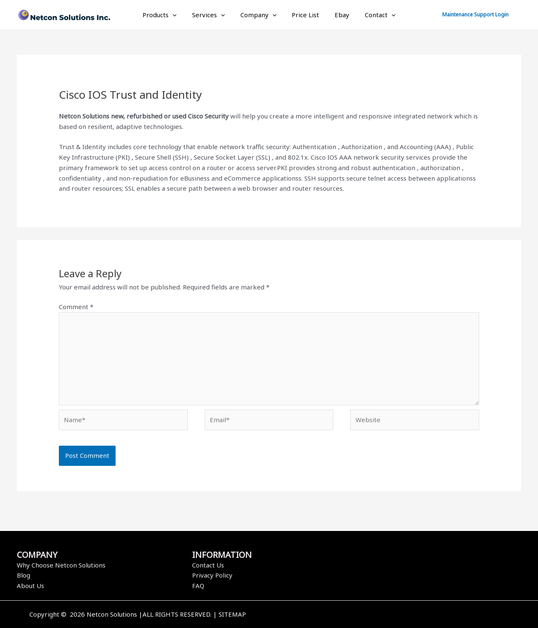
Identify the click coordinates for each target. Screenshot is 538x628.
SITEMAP (232, 614)
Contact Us (208, 565)
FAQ (198, 585)
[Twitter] (400, 615)
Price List (304, 15)
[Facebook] (388, 615)
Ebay (337, 15)
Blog (23, 575)
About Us (30, 585)
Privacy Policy (212, 575)
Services (212, 14)
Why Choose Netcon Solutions (61, 565)
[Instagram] (413, 615)
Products (167, 14)
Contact (373, 14)
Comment (76, 306)
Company (260, 14)
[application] (180, 14)
